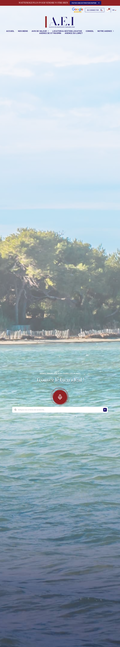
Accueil (10, 31)
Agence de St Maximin (50, 33)
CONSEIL (90, 31)
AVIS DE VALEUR (39, 31)
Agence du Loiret (74, 33)
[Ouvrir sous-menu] (48, 30)
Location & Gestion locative (67, 31)
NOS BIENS (23, 31)
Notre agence (105, 31)
